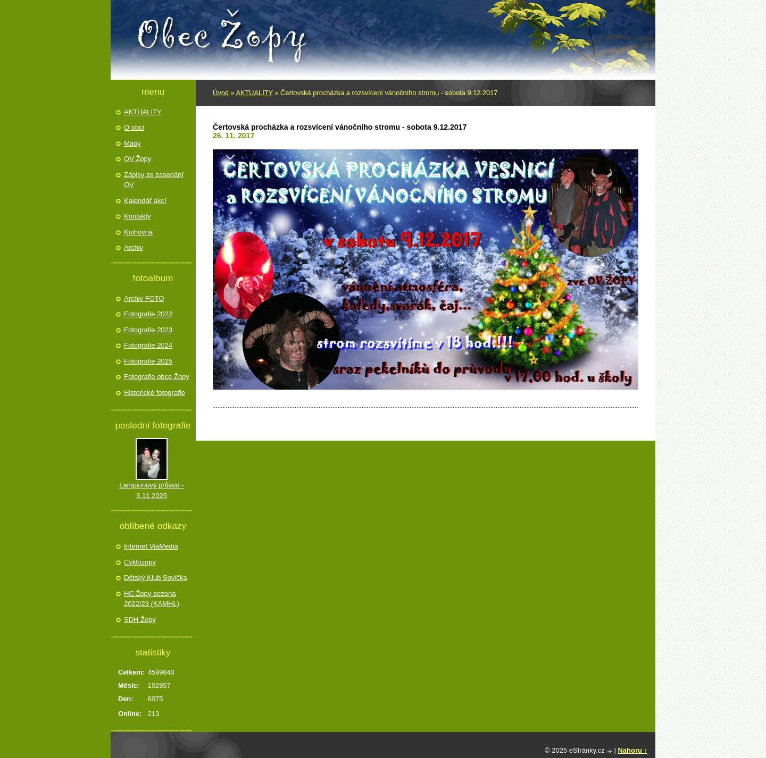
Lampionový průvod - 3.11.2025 (151, 490)
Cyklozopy (140, 562)
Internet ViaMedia (151, 546)
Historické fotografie (154, 393)
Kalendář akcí (145, 201)
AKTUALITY (254, 93)
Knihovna (138, 232)
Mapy (132, 143)
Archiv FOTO (144, 298)
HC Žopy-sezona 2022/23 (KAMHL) (151, 598)
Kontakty (137, 216)
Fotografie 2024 (148, 345)
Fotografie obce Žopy (156, 377)
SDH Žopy (140, 620)
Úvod (221, 93)
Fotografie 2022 (148, 314)
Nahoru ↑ (632, 750)
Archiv (133, 247)
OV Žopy (137, 159)
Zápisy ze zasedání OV (154, 180)
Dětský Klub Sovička (155, 578)
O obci (134, 127)
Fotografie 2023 (148, 330)
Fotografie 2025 (148, 361)
